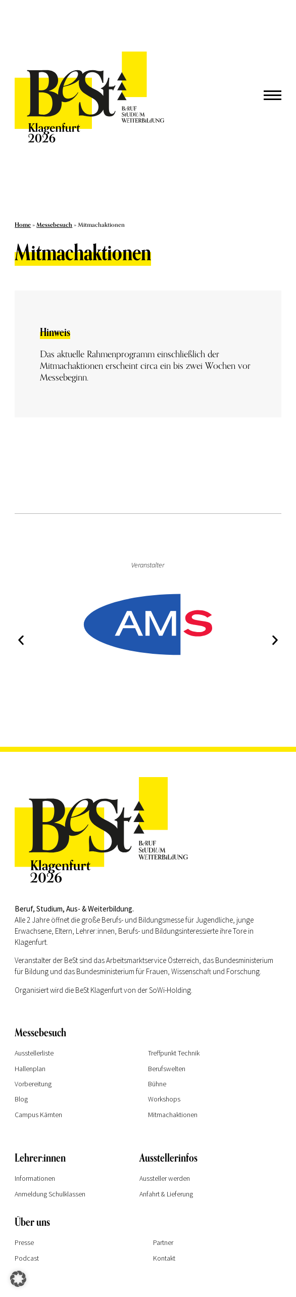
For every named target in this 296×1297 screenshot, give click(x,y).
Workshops (164, 1098)
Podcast (27, 1258)
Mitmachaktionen (173, 1114)
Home (23, 225)
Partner (163, 1242)
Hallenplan (30, 1068)
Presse (24, 1242)
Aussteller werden (164, 1178)
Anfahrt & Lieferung (166, 1193)
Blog (21, 1098)
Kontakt (164, 1258)
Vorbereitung (33, 1083)
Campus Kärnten (38, 1114)
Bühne (157, 1083)
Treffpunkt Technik (174, 1053)
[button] (21, 640)
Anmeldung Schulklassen (50, 1193)
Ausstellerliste (34, 1053)
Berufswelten (166, 1068)
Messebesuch (54, 225)
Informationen (35, 1178)
